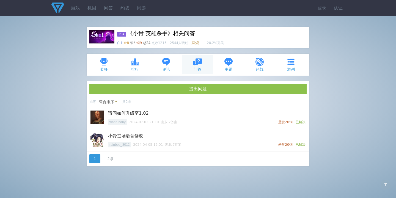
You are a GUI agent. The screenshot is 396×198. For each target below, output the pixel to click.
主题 (228, 64)
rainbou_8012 (119, 145)
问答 (108, 7)
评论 (166, 64)
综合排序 (106, 102)
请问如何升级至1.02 (128, 113)
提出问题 (198, 88)
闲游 (141, 7)
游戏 (75, 7)
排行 (135, 64)
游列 (291, 64)
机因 (91, 7)
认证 (338, 7)
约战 (124, 7)
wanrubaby (117, 122)
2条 (111, 158)
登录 (321, 7)
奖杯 (104, 64)
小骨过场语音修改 (125, 135)
